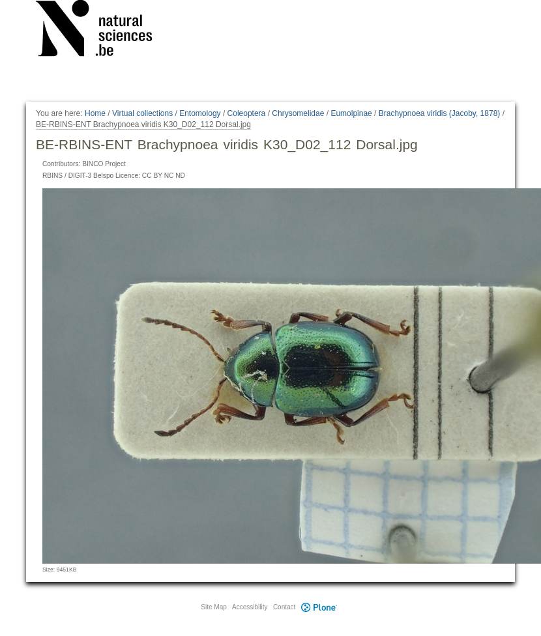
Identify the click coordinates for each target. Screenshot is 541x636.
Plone (318, 607)
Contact (284, 607)
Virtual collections (142, 113)
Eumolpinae (351, 113)
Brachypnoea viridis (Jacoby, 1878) (440, 113)
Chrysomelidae (298, 113)
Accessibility (249, 607)
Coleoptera (246, 113)
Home (95, 113)
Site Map (213, 607)
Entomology (199, 113)
